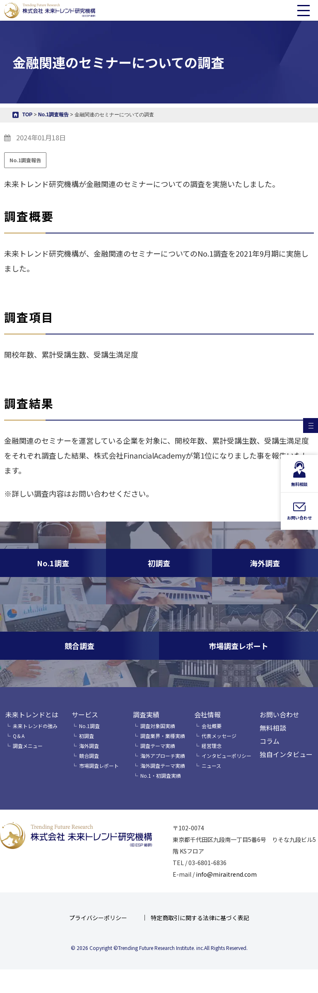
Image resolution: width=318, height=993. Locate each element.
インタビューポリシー (226, 755)
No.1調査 (89, 725)
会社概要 (212, 725)
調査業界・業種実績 (162, 735)
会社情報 (207, 714)
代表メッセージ (219, 735)
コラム (269, 741)
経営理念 (212, 745)
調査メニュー (28, 745)
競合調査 (89, 755)
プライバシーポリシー (98, 918)
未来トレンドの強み (35, 725)
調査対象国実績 (157, 725)
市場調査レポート (99, 765)
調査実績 (146, 714)
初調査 (86, 735)
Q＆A (18, 735)
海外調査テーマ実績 (162, 765)
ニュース (211, 765)
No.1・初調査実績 (160, 775)
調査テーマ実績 (157, 745)
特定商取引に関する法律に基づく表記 (200, 918)
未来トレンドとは (31, 714)
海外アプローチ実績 (162, 755)
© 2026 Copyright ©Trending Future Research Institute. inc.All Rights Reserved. (159, 947)
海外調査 (89, 745)
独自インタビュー (286, 754)
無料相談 (273, 728)
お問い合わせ (279, 714)
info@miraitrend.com (226, 874)
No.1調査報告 (25, 159)
